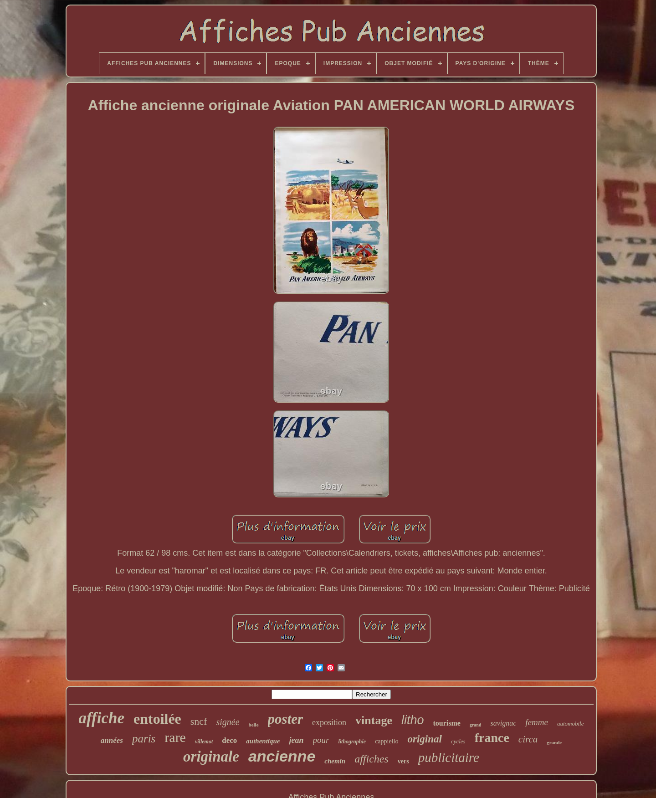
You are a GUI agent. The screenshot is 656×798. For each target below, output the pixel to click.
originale (211, 756)
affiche (101, 718)
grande (554, 742)
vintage (373, 720)
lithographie (352, 741)
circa (528, 739)
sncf (198, 721)
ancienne (281, 756)
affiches (371, 759)
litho (412, 720)
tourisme (446, 723)
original (424, 739)
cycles (458, 741)
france (492, 738)
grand (476, 724)
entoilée (157, 719)
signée (227, 722)
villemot (204, 741)
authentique (263, 741)
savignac (503, 723)
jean (296, 740)
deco (229, 740)
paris (143, 738)
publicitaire (448, 757)
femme (536, 722)
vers (403, 761)
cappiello (386, 741)
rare (175, 737)
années (112, 740)
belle (254, 724)
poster (285, 719)
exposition (329, 722)
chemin (334, 761)
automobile (570, 723)
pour (321, 740)
